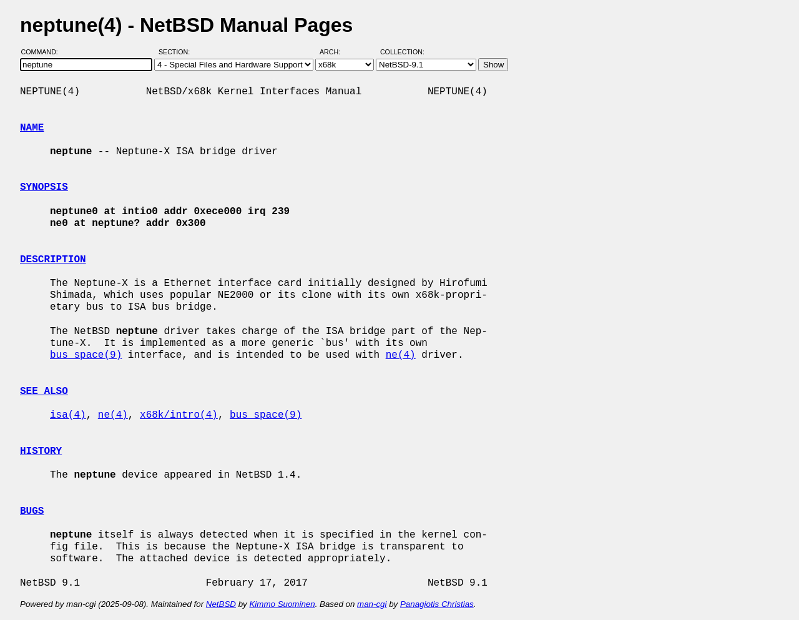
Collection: (402, 52)
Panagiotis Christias (437, 604)
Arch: (335, 52)
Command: (43, 52)
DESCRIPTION (53, 260)
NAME (32, 128)
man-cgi (371, 604)
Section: (177, 52)
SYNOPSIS (44, 187)
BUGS (32, 511)
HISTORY (41, 451)
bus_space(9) (86, 355)
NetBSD (221, 604)
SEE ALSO (44, 391)
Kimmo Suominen (282, 604)
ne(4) (401, 355)
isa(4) (68, 415)
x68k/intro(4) (179, 415)
